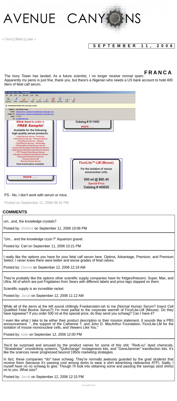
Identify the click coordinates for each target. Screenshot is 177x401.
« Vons (7, 39)
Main (19, 39)
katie (24, 334)
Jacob (25, 296)
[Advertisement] (81, 58)
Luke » (30, 39)
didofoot (27, 228)
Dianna (26, 267)
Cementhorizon (88, 385)
